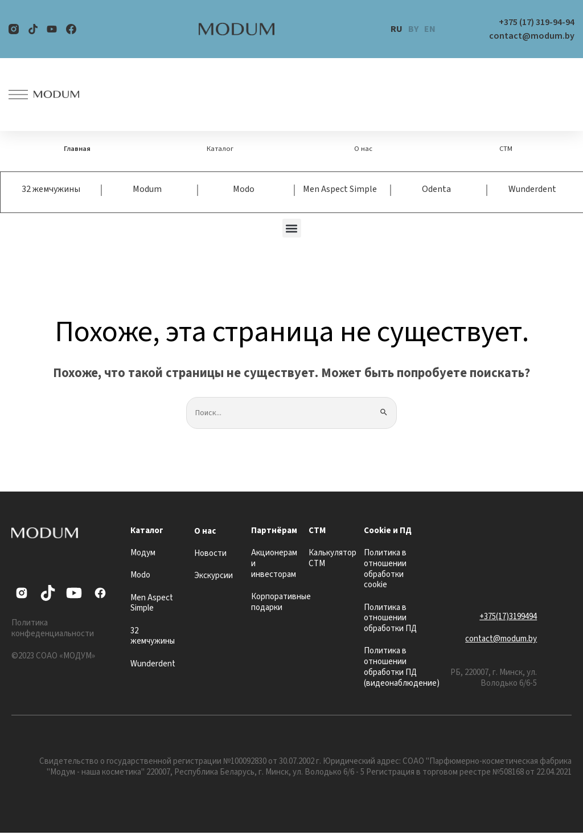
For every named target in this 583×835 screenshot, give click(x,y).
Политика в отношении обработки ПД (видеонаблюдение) (402, 669)
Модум (142, 555)
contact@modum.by (501, 641)
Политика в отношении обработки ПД (390, 620)
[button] (291, 229)
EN (430, 29)
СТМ (506, 149)
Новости (210, 556)
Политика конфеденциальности (52, 630)
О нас (363, 149)
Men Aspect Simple (340, 190)
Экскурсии (213, 578)
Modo (243, 190)
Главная (77, 149)
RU (397, 29)
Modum (147, 190)
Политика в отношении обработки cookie (385, 571)
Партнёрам (274, 532)
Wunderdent (532, 190)
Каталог (220, 149)
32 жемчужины (51, 190)
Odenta (436, 190)
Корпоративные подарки (281, 603)
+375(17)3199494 (508, 618)
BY (413, 29)
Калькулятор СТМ (332, 560)
